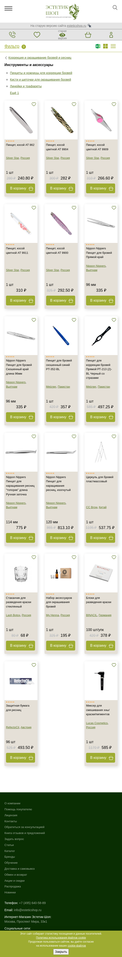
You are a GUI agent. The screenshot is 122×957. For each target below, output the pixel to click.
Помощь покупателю (18, 809)
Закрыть (61, 951)
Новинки (66, 845)
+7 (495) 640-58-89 (32, 855)
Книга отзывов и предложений (24, 833)
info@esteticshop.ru (27, 862)
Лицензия (10, 815)
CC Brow (91, 507)
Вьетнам (91, 270)
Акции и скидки (71, 833)
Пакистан (64, 386)
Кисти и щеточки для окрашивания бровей (40, 79)
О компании (12, 803)
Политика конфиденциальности (27, 906)
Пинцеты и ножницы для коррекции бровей (41, 73)
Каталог (66, 803)
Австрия (26, 727)
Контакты (10, 821)
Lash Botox (13, 615)
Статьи (9, 845)
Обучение (67, 815)
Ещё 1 (14, 93)
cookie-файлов (77, 945)
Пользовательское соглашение (26, 910)
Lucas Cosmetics (97, 723)
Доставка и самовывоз (76, 821)
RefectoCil (12, 727)
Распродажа (69, 839)
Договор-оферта (16, 915)
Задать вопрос (14, 839)
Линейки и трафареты (26, 86)
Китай (103, 507)
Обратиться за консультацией (24, 827)
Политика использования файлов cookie (61, 937)
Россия (25, 158)
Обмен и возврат (72, 827)
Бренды (66, 809)
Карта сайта (13, 896)
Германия (105, 615)
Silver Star (12, 158)
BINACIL (91, 615)
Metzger (51, 386)
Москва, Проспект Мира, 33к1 (25, 874)
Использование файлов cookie (26, 901)
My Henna (52, 615)
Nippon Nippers (96, 266)
